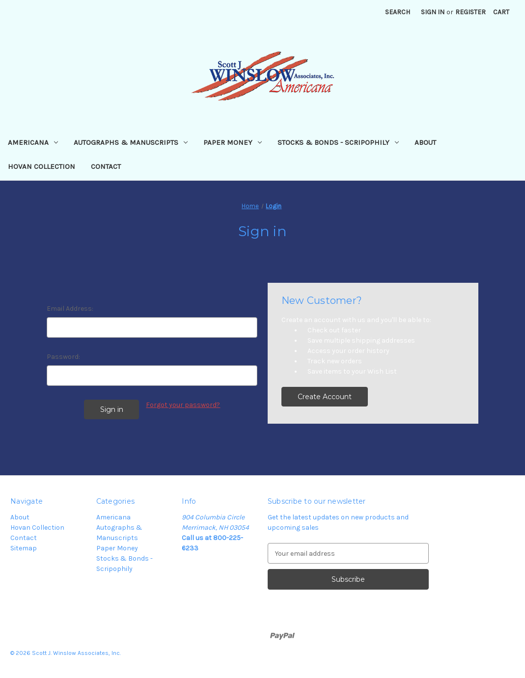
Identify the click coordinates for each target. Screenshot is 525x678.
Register (470, 12)
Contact (106, 166)
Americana (33, 142)
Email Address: (70, 308)
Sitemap (23, 548)
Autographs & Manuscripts (131, 142)
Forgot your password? (183, 405)
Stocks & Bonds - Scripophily (338, 142)
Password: (63, 357)
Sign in (432, 12)
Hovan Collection (41, 166)
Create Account (325, 396)
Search (397, 12)
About (425, 142)
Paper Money (232, 142)
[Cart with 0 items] (501, 12)
